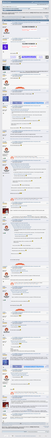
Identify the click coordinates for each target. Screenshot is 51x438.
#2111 (47, 220)
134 (19, 424)
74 (26, 16)
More (20, 10)
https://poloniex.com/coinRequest (16, 418)
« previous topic (47, 16)
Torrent (17, 8)
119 (40, 423)
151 (10, 18)
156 (17, 18)
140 (28, 424)
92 (5, 17)
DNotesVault (29, 215)
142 (31, 424)
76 (28, 16)
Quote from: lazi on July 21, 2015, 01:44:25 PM (18, 41)
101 (16, 17)
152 (11, 18)
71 (23, 16)
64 (15, 16)
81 (34, 16)
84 (37, 16)
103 (19, 17)
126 (7, 424)
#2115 (47, 322)
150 (8, 18)
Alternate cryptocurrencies (13, 12)
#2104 (47, 75)
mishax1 (4, 413)
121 (43, 423)
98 (12, 17)
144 (34, 424)
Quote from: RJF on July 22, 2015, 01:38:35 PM (18, 291)
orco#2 (4, 90)
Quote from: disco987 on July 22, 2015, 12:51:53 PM (19, 205)
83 (36, 16)
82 (35, 16)
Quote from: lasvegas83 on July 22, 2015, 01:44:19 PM (19, 290)
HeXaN (4, 312)
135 (20, 424)
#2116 (47, 338)
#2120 (47, 414)
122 (45, 423)
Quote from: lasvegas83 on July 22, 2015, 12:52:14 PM (19, 223)
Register (17, 10)
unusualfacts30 (6, 38)
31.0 (15, 8)
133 (17, 424)
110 (30, 17)
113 (34, 17)
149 (7, 18)
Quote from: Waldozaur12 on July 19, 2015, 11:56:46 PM (23, 234)
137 (24, 424)
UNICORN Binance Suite (20, 71)
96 (6, 423)
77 (29, 16)
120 (42, 423)
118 (42, 17)
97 (7, 423)
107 (25, 17)
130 (13, 424)
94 (7, 17)
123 (2, 424)
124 (4, 424)
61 (12, 16)
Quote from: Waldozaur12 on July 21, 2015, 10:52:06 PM (20, 165)
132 (16, 424)
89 (2, 17)
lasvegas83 (5, 160)
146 (2, 18)
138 (25, 424)
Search (11, 10)
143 (33, 424)
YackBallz (5, 130)
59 (10, 16)
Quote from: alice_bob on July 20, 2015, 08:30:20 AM (19, 110)
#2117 (47, 354)
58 (9, 16)
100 (14, 17)
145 (36, 424)
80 (33, 16)
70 (22, 16)
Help (8, 10)
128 (10, 424)
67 (19, 16)
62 (13, 16)
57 (8, 16)
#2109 (47, 161)
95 (8, 17)
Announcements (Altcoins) (24, 12)
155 (16, 18)
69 (21, 16)
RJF (3, 202)
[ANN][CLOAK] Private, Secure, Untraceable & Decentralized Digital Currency (20, 427)
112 (33, 17)
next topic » (47, 17)
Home (5, 10)
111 (31, 17)
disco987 (4, 141)
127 (8, 424)
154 (14, 18)
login (12, 6)
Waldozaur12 (5, 105)
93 (6, 17)
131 (14, 424)
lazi (3, 22)
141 (30, 424)
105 (22, 17)
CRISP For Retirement (28, 217)
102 (17, 17)
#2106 (47, 106)
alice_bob (5, 59)
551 (20, 18)
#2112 (47, 267)
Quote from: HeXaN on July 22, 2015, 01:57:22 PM (18, 325)
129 (11, 424)
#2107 (47, 131)
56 (7, 16)
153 (13, 18)
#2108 (47, 142)
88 (41, 16)
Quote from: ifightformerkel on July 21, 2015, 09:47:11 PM (20, 109)
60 (11, 16)
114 (36, 17)
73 (25, 16)
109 (28, 17)
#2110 (47, 203)
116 (39, 17)
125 (5, 424)
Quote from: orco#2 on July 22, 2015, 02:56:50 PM (18, 399)
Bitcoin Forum (4, 12)
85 (38, 16)
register (15, 6)
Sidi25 (4, 74)
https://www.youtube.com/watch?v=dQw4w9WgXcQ (20, 138)
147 (4, 18)
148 (5, 18)
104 (20, 17)
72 (24, 16)
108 (27, 17)
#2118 (47, 370)
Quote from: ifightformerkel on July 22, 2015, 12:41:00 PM (20, 224)
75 (27, 16)
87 (40, 16)
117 (40, 17)
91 (4, 17)
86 (39, 16)
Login (14, 10)
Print (47, 18)
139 (26, 424)
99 (13, 17)
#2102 (47, 39)
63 (14, 16)
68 (20, 16)
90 (3, 17)
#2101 (47, 23)
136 (22, 424)
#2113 (47, 287)
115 (37, 17)
